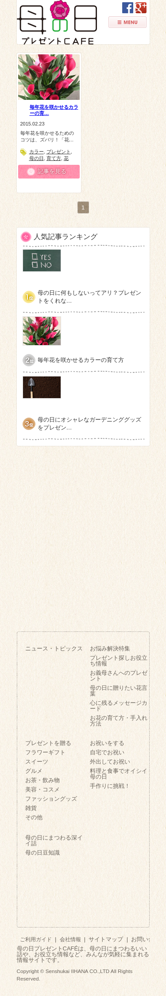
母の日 (36, 158)
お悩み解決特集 (110, 648)
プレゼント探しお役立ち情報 (118, 660)
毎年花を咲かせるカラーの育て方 (81, 360)
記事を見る (52, 171)
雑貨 (31, 808)
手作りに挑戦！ (110, 786)
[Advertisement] (83, 535)
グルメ (33, 771)
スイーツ (36, 761)
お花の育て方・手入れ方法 (118, 721)
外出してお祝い (110, 761)
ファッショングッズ (51, 798)
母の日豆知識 (42, 852)
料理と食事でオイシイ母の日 (118, 774)
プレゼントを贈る (48, 743)
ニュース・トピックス (54, 648)
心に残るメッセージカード (118, 705)
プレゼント (58, 151)
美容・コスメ (42, 789)
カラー (36, 151)
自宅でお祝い (107, 752)
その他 (33, 817)
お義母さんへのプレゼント (118, 675)
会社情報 (70, 939)
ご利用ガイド (36, 939)
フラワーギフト (45, 752)
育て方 (53, 158)
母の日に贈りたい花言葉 (118, 690)
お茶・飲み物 (42, 780)
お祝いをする (107, 743)
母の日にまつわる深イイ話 (54, 840)
